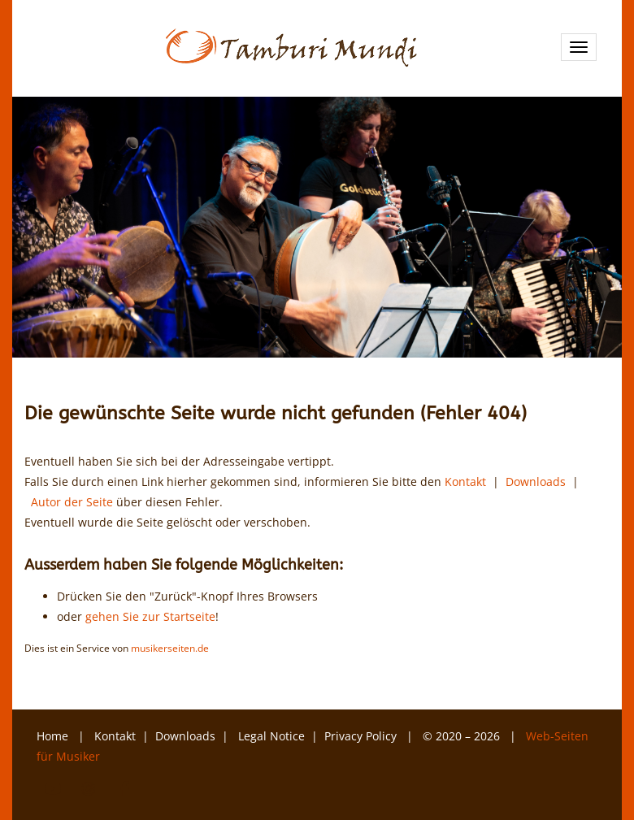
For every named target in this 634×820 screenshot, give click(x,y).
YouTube (53, 789)
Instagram (88, 789)
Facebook (124, 789)
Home (52, 736)
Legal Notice (271, 736)
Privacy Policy (362, 736)
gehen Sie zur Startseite (150, 616)
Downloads (536, 481)
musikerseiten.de (170, 647)
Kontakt (465, 481)
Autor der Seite (72, 502)
